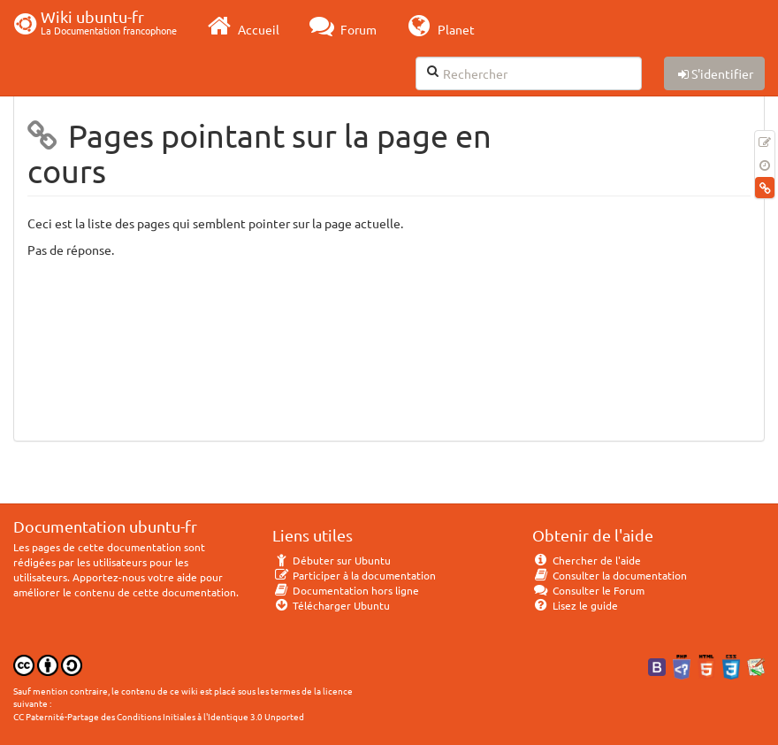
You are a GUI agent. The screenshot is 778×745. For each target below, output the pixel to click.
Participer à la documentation (354, 575)
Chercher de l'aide (586, 560)
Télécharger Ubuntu (331, 605)
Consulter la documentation (609, 575)
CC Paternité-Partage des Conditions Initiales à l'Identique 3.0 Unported (158, 716)
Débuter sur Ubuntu (331, 560)
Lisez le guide (575, 605)
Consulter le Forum (588, 590)
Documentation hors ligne (345, 590)
